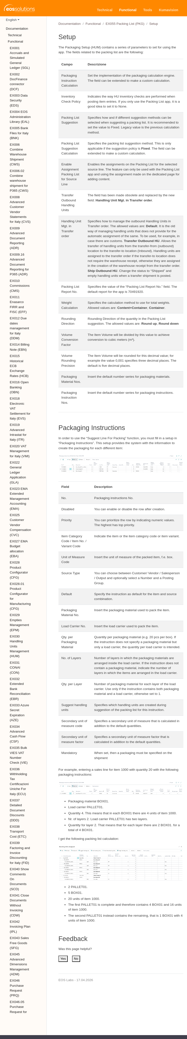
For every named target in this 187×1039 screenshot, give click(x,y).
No (76, 958)
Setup (153, 24)
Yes (63, 958)
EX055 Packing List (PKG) (125, 24)
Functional (93, 24)
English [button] (11, 20)
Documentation (69, 24)
